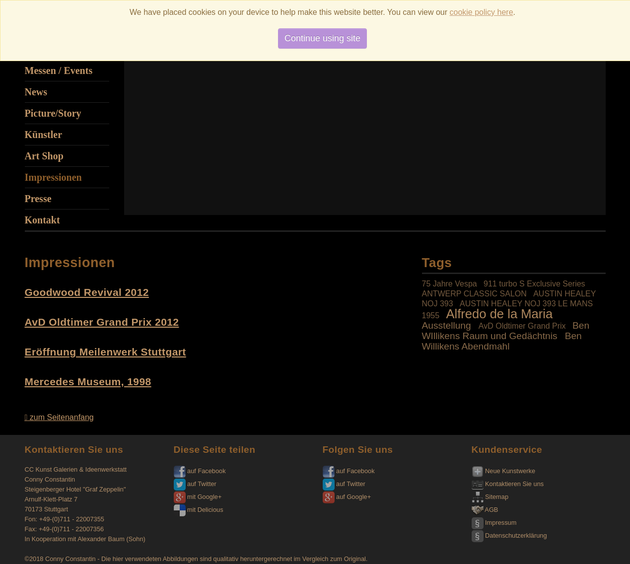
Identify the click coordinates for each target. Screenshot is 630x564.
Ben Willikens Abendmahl (502, 341)
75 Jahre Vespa (449, 284)
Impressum (494, 522)
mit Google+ (198, 496)
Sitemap (490, 496)
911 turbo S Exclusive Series (534, 284)
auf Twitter (195, 484)
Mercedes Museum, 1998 (88, 381)
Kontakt (42, 219)
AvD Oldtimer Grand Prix (522, 326)
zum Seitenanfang (59, 417)
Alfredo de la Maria (499, 314)
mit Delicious (198, 509)
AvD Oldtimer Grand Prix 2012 (102, 322)
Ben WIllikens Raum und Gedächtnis (506, 330)
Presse (38, 198)
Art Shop (44, 155)
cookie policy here (481, 12)
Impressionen (53, 177)
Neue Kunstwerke (504, 471)
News (36, 91)
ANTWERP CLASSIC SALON (474, 293)
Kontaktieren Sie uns (508, 484)
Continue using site (322, 38)
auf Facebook (200, 471)
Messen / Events (59, 70)
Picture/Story (53, 113)
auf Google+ (347, 496)
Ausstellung (446, 325)
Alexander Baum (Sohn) (111, 539)
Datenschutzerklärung (509, 535)
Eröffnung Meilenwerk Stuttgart (105, 351)
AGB (485, 509)
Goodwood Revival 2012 (87, 292)
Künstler (44, 134)
